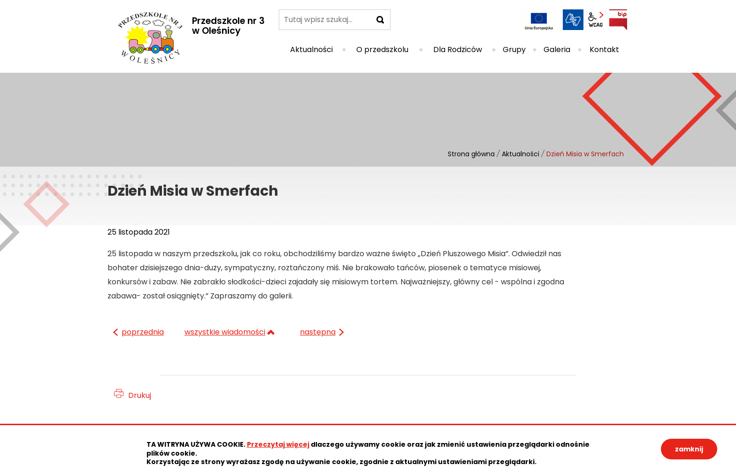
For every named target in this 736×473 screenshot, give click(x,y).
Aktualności (520, 154)
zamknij (689, 449)
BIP (618, 19)
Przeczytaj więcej (278, 444)
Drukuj (139, 395)
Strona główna (471, 154)
